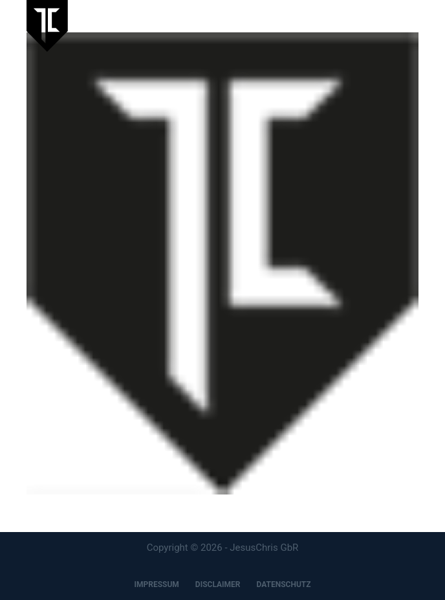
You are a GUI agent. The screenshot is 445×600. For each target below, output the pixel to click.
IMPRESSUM (156, 584)
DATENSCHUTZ (284, 584)
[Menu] (412, 26)
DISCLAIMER (218, 584)
